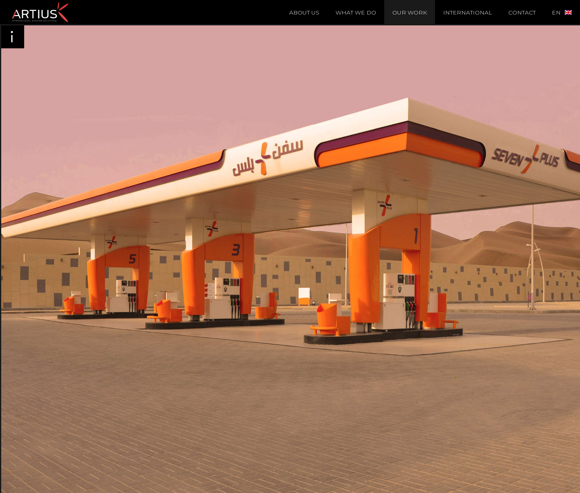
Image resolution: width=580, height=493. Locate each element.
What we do (356, 12)
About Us (304, 12)
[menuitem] (562, 12)
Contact (522, 12)
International (467, 12)
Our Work (409, 12)
